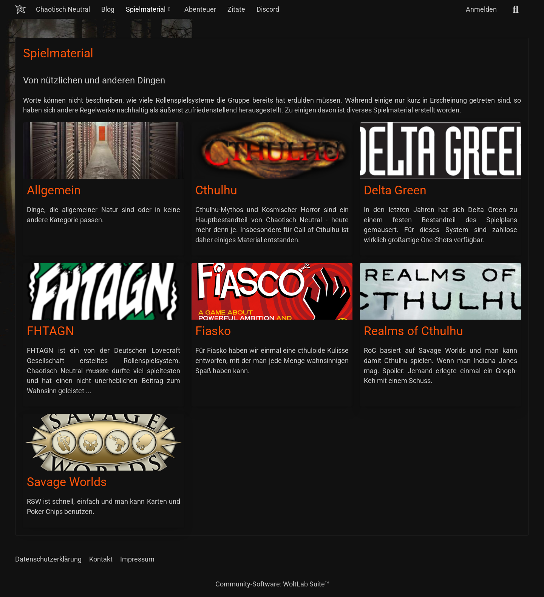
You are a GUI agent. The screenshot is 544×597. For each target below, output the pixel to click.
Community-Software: (272, 584)
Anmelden (481, 9)
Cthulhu (216, 190)
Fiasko (213, 331)
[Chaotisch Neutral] (20, 9)
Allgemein (54, 190)
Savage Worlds (67, 482)
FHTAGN (50, 331)
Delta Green (395, 190)
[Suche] (515, 9)
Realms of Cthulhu (413, 331)
